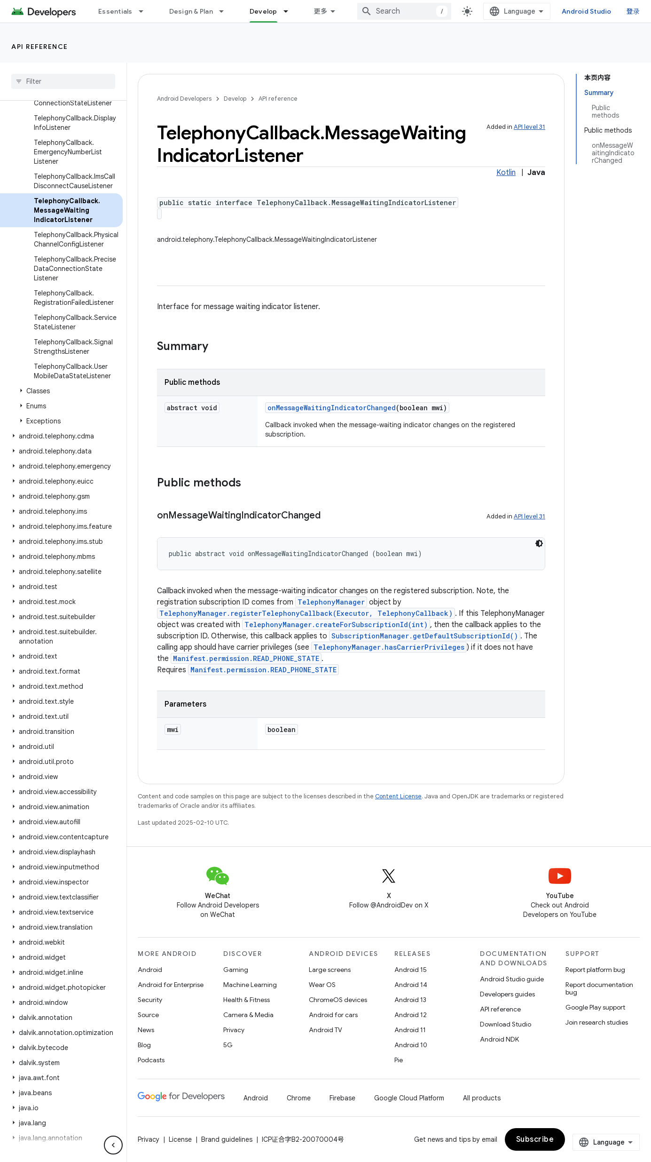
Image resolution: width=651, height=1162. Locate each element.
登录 (633, 11)
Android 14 (410, 984)
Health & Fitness (246, 999)
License (180, 1139)
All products (482, 1098)
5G (228, 1045)
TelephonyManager (331, 601)
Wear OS (322, 984)
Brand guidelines (226, 1139)
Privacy (233, 1030)
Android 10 (410, 1045)
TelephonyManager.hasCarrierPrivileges (389, 647)
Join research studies (596, 1022)
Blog (144, 1045)
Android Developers (184, 99)
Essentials (115, 11)
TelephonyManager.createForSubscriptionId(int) (336, 624)
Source (148, 1015)
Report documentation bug (599, 988)
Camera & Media (248, 1015)
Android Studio (587, 11)
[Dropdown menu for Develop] (290, 11)
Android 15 (410, 969)
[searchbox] (63, 81)
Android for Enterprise (171, 984)
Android (150, 969)
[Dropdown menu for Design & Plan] (225, 11)
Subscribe (535, 1139)
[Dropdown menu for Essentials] (145, 11)
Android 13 (410, 999)
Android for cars (333, 1015)
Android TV (325, 1030)
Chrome (299, 1098)
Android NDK (499, 1039)
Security (150, 999)
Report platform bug (595, 969)
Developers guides (507, 994)
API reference (39, 46)
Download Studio (505, 1024)
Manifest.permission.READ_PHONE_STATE (246, 658)
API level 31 (529, 127)
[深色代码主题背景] (539, 543)
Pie (398, 1060)
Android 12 (410, 1015)
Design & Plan (191, 11)
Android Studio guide (512, 979)
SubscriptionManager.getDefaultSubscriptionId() (424, 635)
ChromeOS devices (338, 999)
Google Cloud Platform (409, 1098)
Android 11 (410, 1030)
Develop (235, 99)
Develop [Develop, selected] (263, 11)
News (146, 1030)
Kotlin (506, 172)
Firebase (342, 1098)
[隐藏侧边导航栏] (113, 1145)
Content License (398, 796)
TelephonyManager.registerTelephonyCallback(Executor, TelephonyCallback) (306, 613)
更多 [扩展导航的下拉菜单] (321, 11)
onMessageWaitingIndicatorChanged (331, 407)
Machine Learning (250, 984)
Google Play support (595, 1007)
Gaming (235, 969)
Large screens (330, 969)
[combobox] (404, 11)
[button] (61, 390)
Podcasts (151, 1060)
